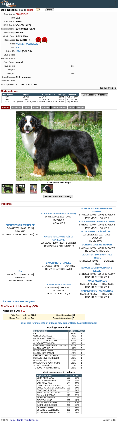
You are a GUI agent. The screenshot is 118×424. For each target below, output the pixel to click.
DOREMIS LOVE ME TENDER (97, 244)
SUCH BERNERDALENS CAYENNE (97, 221)
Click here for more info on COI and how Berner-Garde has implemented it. (59, 323)
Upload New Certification (95, 95)
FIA (17, 47)
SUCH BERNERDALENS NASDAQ (58, 213)
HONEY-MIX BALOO (97, 281)
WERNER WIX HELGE (27, 44)
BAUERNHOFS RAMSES (58, 263)
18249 (19, 51)
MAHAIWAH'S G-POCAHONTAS (97, 291)
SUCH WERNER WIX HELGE (20, 225)
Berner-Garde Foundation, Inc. (24, 420)
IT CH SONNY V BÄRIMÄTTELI (96, 231)
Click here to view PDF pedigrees (18, 301)
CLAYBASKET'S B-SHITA (58, 284)
